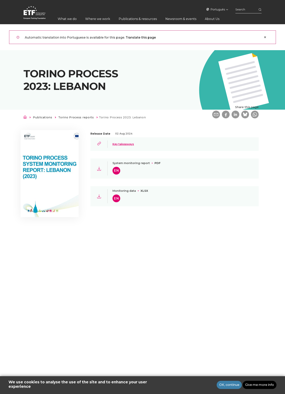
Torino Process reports (76, 117)
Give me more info (259, 385)
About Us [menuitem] (212, 19)
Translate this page (141, 37)
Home (26, 117)
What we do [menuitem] (67, 19)
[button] (216, 114)
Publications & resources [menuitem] (138, 19)
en (116, 170)
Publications (42, 117)
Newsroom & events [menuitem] (180, 19)
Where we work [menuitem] (97, 19)
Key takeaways (123, 144)
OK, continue (229, 385)
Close (265, 37)
